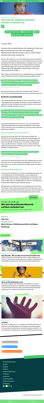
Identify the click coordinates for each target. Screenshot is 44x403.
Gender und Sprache (8, 381)
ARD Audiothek (26, 32)
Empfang (5, 366)
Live (11, 401)
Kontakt (5, 364)
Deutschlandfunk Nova (9, 361)
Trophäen (5, 369)
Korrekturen (6, 376)
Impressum (6, 374)
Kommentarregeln (8, 378)
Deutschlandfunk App (12, 32)
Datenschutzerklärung (9, 371)
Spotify (36, 32)
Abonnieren (28, 35)
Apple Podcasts (17, 35)
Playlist (33, 401)
